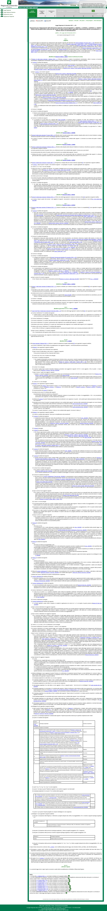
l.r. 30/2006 (70, 92)
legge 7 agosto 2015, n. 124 (90, 216)
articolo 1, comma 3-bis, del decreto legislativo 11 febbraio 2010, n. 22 (64, 732)
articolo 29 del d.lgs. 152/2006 (84, 585)
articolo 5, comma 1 (81, 387)
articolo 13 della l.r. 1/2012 (61, 56)
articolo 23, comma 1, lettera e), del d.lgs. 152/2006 (75, 434)
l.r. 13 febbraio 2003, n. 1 (41, 881)
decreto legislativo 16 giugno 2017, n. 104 (42, 49)
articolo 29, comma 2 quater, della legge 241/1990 (83, 485)
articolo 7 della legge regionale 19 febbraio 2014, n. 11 (44, 286)
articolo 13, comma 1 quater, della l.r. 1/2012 (49, 499)
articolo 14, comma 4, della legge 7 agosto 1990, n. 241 (72, 361)
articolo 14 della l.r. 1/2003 (69, 144)
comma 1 (35, 62)
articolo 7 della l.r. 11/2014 (69, 284)
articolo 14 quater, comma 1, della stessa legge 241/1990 (47, 69)
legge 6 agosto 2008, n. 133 (75, 242)
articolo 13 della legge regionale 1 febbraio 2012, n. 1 (45, 59)
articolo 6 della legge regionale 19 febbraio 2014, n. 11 (44, 207)
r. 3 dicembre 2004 (52, 797)
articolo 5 (35, 523)
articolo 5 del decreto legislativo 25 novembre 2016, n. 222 (64, 257)
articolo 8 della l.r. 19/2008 (69, 132)
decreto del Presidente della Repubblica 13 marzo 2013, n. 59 (61, 100)
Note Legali (41, 905)
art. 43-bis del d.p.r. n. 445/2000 (70, 272)
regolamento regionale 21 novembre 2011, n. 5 (91, 637)
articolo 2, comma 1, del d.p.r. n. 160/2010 (59, 270)
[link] (9, 7)
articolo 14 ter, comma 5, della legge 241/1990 (46, 94)
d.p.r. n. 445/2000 (94, 279)
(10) (74, 343)
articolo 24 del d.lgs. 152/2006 (86, 423)
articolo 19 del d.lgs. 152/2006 (86, 681)
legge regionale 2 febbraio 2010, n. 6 (88, 121)
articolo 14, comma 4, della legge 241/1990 (78, 436)
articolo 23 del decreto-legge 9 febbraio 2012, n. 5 (66, 102)
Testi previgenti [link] (89, 20)
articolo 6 (34, 541)
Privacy (53, 905)
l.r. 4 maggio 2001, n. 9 (41, 883)
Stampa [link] (32, 21)
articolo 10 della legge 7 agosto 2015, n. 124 (68, 273)
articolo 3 (35, 383)
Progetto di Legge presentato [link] (42, 12)
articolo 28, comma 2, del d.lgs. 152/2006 (50, 572)
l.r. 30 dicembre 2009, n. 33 (42, 889)
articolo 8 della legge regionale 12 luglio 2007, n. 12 (90, 122)
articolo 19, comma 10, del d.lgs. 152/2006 (44, 713)
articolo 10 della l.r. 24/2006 (51, 691)
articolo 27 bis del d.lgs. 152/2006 (42, 580)
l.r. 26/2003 (91, 766)
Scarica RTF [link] (47, 21)
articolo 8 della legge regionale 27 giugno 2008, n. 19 (43, 135)
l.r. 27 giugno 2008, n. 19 (41, 880)
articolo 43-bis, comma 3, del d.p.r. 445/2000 (58, 223)
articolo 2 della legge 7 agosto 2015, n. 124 (86, 45)
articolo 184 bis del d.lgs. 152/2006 (44, 471)
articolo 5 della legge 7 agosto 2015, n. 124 (77, 44)
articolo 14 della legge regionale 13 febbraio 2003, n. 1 (44, 147)
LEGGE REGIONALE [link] (32, 12)
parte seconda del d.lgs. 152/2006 (80, 403)
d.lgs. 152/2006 (84, 418)
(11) (61, 499)
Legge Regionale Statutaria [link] (7, 12)
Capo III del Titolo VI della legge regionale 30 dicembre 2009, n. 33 (46, 311)
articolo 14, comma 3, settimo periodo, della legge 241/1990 (56, 170)
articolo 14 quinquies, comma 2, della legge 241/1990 (54, 97)
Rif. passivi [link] (82, 20)
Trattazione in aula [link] (51, 12)
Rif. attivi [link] (76, 20)
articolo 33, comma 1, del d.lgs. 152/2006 (57, 645)
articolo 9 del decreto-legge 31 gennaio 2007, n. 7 (59, 248)
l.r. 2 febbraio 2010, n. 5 (42, 890)
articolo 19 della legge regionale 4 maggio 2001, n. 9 (43, 162)
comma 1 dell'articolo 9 (38, 576)
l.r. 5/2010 (69, 341)
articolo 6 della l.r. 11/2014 (69, 205)
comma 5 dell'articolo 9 (38, 601)
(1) (70, 60)
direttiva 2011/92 (34, 50)
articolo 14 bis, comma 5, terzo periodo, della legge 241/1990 (77, 68)
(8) (89, 286)
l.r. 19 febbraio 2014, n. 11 (42, 886)
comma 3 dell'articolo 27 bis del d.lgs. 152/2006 (54, 476)
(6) (84, 197)
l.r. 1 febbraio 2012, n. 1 (41, 876)
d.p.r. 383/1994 (65, 670)
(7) (89, 207)
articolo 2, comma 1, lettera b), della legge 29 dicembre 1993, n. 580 (63, 244)
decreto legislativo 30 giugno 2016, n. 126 (85, 42)
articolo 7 (35, 557)
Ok (93, 10)
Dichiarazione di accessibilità (61, 905)
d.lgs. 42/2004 (68, 450)
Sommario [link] (71, 20)
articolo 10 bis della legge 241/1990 (44, 481)
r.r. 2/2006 (86, 767)
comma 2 (36, 428)
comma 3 (36, 430)
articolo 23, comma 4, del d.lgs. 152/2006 (59, 423)
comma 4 (36, 449)
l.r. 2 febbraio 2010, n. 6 (41, 884)
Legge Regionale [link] (5, 10)
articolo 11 (58, 387)
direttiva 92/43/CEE (80, 459)
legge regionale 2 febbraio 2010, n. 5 (41, 343)
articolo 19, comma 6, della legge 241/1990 (69, 279)
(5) (82, 162)
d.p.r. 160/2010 (71, 247)
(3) (54, 136)
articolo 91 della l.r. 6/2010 (69, 194)
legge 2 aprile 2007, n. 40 (59, 251)
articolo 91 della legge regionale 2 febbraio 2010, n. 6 (43, 197)
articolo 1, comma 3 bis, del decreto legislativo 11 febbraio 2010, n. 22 (63, 689)
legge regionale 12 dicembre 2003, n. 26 (49, 123)
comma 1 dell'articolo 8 (42, 571)
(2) (91, 91)
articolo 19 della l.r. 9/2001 (69, 160)
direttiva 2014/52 (63, 49)
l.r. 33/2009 (74, 308)
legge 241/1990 (71, 65)
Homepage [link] (73, 5)
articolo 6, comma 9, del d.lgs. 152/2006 (50, 370)
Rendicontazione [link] (70, 11)
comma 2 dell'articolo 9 (38, 583)
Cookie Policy (48, 905)
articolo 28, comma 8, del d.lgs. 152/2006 (81, 572)
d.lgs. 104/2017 (41, 539)
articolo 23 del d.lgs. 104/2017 (91, 654)
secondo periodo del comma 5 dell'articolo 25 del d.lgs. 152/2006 (72, 530)
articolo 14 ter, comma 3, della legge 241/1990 (66, 73)
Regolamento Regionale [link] (7, 16)
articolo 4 (95, 385)
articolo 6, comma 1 (49, 387)
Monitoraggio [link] (61, 11)
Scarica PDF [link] (39, 21)
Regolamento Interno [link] (6, 14)
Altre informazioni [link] (98, 20)
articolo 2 (35, 347)
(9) (84, 311)
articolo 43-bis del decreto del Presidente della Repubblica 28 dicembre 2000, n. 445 (75, 215)
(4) (101, 147)
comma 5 (41, 399)
